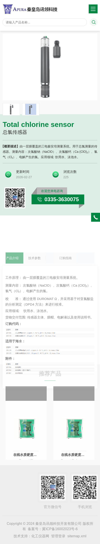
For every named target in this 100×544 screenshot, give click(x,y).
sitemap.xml (76, 536)
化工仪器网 (40, 536)
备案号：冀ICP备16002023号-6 (53, 529)
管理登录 (58, 536)
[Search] (44, 22)
